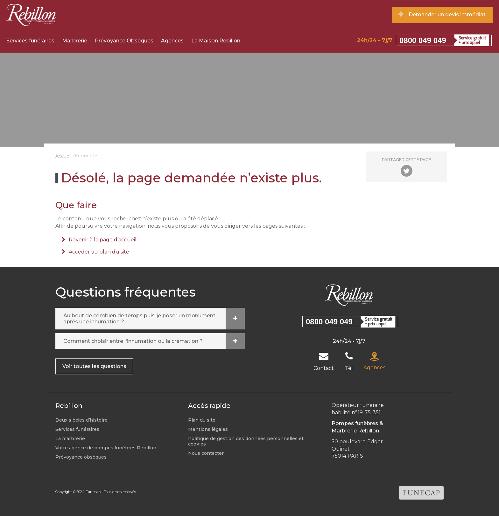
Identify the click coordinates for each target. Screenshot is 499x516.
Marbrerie (74, 41)
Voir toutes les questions (94, 366)
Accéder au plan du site (99, 252)
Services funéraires (30, 41)
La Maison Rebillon (215, 41)
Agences (172, 41)
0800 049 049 (422, 40)
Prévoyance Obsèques (124, 41)
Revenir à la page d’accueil (103, 240)
